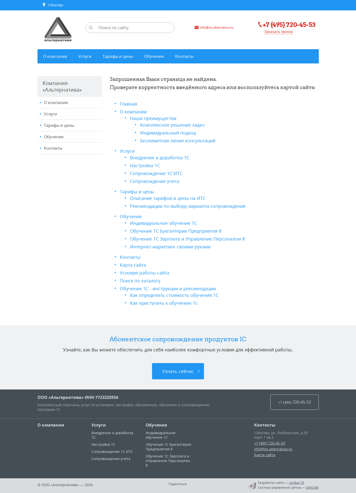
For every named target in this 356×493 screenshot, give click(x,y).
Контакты (53, 148)
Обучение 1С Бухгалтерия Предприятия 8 (175, 231)
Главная (128, 104)
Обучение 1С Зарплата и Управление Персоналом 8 (187, 239)
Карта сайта (133, 265)
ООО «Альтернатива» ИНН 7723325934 (78, 397)
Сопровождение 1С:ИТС (156, 173)
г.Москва (52, 5)
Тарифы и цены (59, 125)
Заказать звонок (279, 31)
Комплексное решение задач (172, 125)
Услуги (50, 114)
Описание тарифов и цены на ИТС (168, 198)
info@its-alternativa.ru (273, 449)
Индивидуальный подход (168, 133)
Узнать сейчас (178, 371)
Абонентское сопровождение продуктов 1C (178, 339)
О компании (56, 102)
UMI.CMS (312, 487)
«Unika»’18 (296, 483)
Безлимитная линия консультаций (177, 141)
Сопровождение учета (154, 181)
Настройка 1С (145, 165)
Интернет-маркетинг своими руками (170, 247)
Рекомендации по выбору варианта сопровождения (188, 206)
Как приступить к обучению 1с (164, 303)
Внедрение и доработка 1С (159, 158)
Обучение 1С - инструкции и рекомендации (168, 288)
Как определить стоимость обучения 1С (174, 295)
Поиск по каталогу (140, 281)
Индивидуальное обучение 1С (163, 223)
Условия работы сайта (144, 273)
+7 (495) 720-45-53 (269, 443)
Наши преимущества (153, 118)
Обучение (54, 137)
